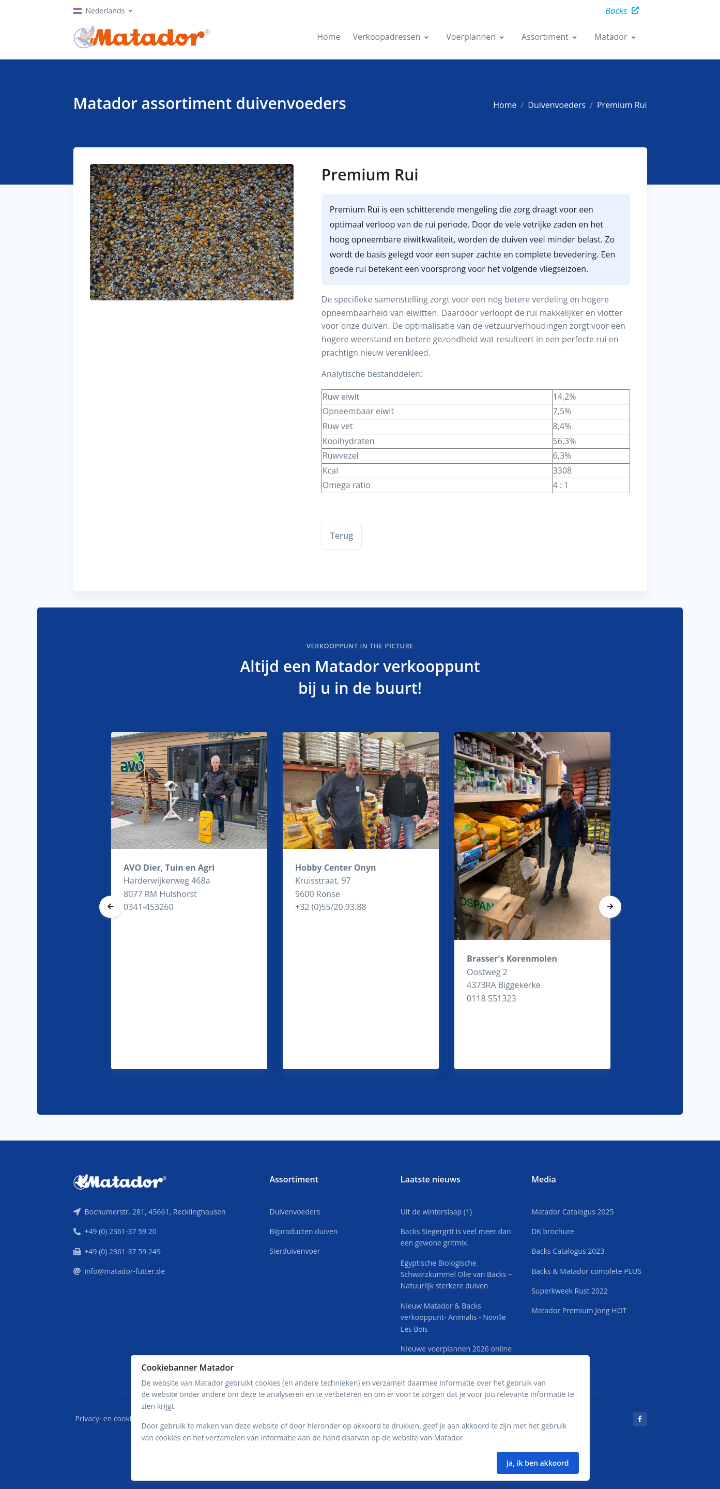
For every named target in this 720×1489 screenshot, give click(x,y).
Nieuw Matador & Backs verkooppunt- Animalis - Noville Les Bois (453, 1317)
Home (328, 36)
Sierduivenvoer (294, 1251)
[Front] (119, 1181)
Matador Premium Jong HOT (578, 1310)
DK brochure (552, 1231)
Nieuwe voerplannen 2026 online (456, 1349)
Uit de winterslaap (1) (436, 1212)
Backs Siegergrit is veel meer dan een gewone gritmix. (456, 1237)
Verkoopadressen (386, 36)
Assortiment (545, 36)
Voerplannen (471, 36)
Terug (341, 535)
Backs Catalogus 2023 (567, 1251)
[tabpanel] (189, 901)
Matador (610, 36)
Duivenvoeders (557, 105)
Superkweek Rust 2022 (569, 1291)
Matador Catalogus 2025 (572, 1212)
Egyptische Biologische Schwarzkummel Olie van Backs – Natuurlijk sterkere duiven (456, 1274)
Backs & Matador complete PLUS (586, 1271)
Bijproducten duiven (303, 1231)
